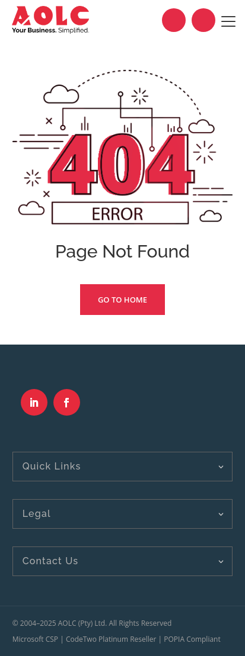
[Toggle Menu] (228, 20)
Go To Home (122, 299)
